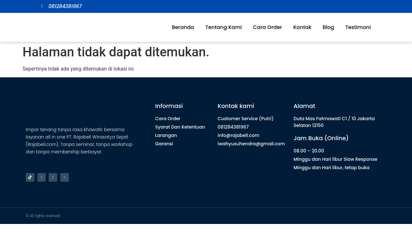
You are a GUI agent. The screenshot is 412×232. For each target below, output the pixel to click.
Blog (328, 27)
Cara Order (267, 27)
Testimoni (358, 27)
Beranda (183, 27)
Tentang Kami (223, 27)
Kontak (302, 27)
